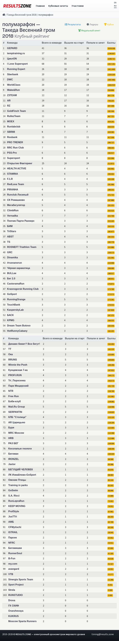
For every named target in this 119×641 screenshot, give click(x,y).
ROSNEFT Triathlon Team (21, 247)
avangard (13, 569)
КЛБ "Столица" (17, 417)
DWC (10, 79)
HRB (11, 438)
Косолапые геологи (20, 448)
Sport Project (15, 584)
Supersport (13, 158)
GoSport (12, 294)
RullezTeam (13, 116)
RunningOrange (16, 299)
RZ (8, 105)
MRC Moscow (16, 433)
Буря (11, 427)
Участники (78, 6)
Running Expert (16, 69)
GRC (10, 252)
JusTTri (12, 516)
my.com (12, 563)
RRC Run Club (15, 147)
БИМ (10, 226)
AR (9, 100)
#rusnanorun (14, 262)
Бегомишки (15, 548)
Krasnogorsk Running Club (23, 289)
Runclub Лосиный (17, 194)
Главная (40, 6)
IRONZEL (13, 459)
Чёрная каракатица (18, 268)
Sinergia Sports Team (20, 579)
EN (115, 2)
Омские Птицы (17, 480)
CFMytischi (14, 527)
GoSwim (13, 490)
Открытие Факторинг (19, 163)
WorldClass (13, 85)
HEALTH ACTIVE (16, 168)
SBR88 (11, 132)
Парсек (12, 537)
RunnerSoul (15, 553)
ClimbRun (13, 210)
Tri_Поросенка (16, 380)
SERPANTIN (15, 412)
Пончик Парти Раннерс (21, 221)
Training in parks (18, 485)
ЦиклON (12, 58)
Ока (10, 354)
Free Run (13, 396)
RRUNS (12, 359)
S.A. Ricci (14, 495)
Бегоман (13, 453)
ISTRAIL (13, 532)
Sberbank (12, 74)
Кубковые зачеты (58, 6)
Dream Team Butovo (18, 325)
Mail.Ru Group (16, 406)
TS (8, 242)
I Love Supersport (17, 63)
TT (9, 349)
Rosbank (12, 137)
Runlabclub (13, 126)
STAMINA (12, 174)
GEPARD (12, 48)
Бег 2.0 (11, 278)
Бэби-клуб (14, 401)
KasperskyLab (15, 310)
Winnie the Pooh (17, 364)
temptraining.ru (16, 53)
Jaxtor (12, 464)
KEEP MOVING (16, 506)
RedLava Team (15, 184)
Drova (11, 600)
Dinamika (12, 257)
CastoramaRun (15, 283)
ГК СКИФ (13, 605)
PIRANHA (12, 189)
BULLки (11, 273)
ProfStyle (13, 511)
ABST (10, 236)
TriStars (11, 231)
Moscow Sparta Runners (22, 621)
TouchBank (13, 304)
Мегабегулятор (16, 205)
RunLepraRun (16, 501)
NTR (10, 391)
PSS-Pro (12, 152)
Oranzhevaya (15, 611)
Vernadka (12, 215)
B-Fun (11, 558)
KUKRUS (13, 616)
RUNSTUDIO (15, 595)
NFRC (11, 542)
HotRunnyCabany (17, 331)
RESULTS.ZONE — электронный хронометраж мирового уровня (50, 634)
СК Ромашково (16, 200)
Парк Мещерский (18, 386)
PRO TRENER (15, 142)
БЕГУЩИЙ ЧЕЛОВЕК (20, 469)
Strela (11, 590)
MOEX (10, 121)
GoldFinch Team (16, 111)
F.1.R (10, 179)
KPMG (10, 320)
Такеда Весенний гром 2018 (21, 14)
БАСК (10, 315)
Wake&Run (13, 90)
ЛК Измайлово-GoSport (22, 474)
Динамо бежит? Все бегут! (24, 344)
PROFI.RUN (15, 375)
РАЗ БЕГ (13, 443)
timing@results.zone (103, 634)
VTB (10, 574)
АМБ (11, 522)
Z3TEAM (12, 95)
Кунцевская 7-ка (18, 370)
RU (115, 5)
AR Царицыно (16, 422)
